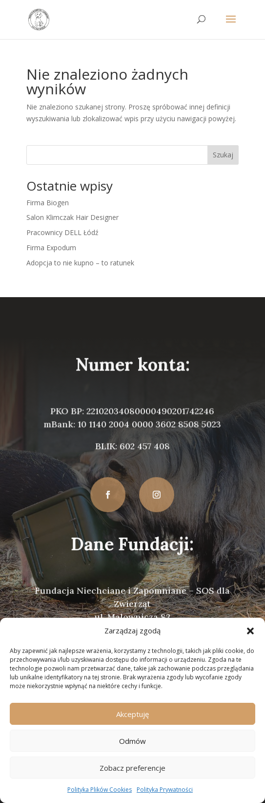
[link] (38, 18)
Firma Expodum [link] (51, 247)
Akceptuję (132, 714)
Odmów (132, 741)
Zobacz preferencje (132, 768)
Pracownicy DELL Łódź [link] (62, 232)
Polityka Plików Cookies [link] (99, 789)
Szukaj (223, 154)
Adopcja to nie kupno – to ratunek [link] (80, 262)
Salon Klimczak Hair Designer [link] (72, 217)
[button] (250, 631)
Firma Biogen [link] (47, 202)
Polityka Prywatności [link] (165, 789)
